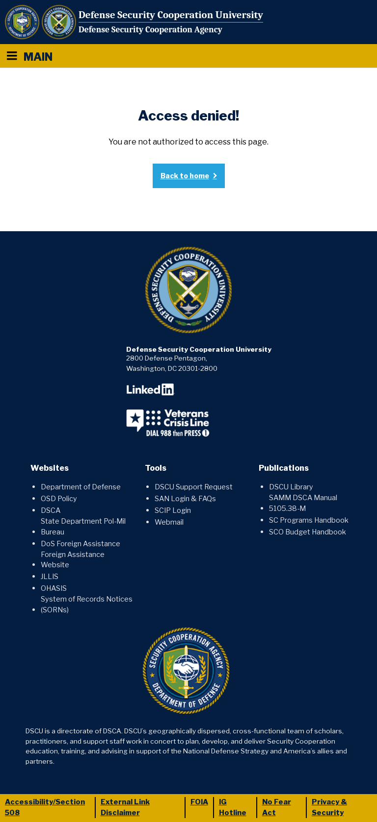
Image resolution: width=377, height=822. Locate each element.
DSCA (50, 510)
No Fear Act (276, 807)
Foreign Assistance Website (73, 560)
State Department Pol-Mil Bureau (83, 526)
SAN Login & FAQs (185, 498)
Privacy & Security (329, 807)
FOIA (199, 802)
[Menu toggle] (12, 56)
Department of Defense (81, 487)
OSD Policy (59, 498)
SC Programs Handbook (309, 520)
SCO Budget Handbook (307, 532)
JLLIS (49, 576)
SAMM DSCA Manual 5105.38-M (303, 503)
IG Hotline (232, 807)
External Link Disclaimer (125, 807)
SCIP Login (173, 510)
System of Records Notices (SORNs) (87, 604)
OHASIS (54, 588)
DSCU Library (291, 487)
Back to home (185, 175)
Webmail (169, 522)
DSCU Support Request (194, 487)
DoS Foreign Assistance (80, 543)
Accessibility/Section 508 (45, 807)
